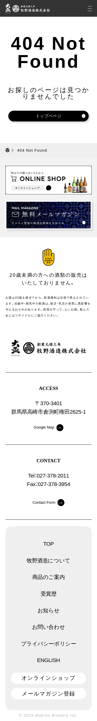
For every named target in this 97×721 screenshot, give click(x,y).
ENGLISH (48, 660)
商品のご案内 (48, 577)
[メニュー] (90, 8)
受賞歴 (49, 594)
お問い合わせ (48, 627)
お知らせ (48, 610)
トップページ (61, 116)
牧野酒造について (48, 560)
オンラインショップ (48, 678)
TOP (48, 544)
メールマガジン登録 (48, 694)
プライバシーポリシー (48, 644)
